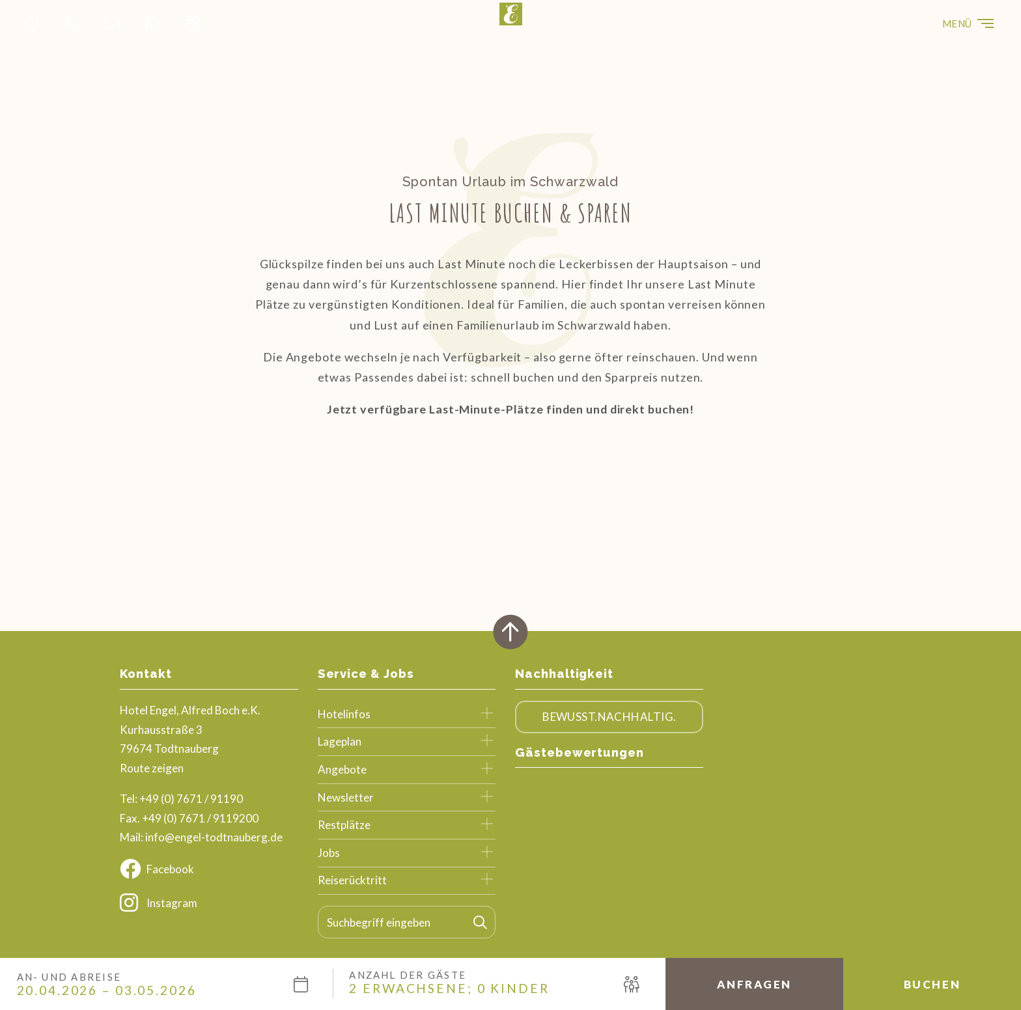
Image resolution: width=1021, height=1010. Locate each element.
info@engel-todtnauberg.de (214, 837)
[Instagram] (209, 902)
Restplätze (344, 825)
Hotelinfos (344, 714)
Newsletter (346, 797)
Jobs (329, 853)
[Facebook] (209, 868)
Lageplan (339, 741)
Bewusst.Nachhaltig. (609, 716)
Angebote (342, 769)
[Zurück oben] (510, 632)
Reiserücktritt (352, 880)
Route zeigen (152, 768)
